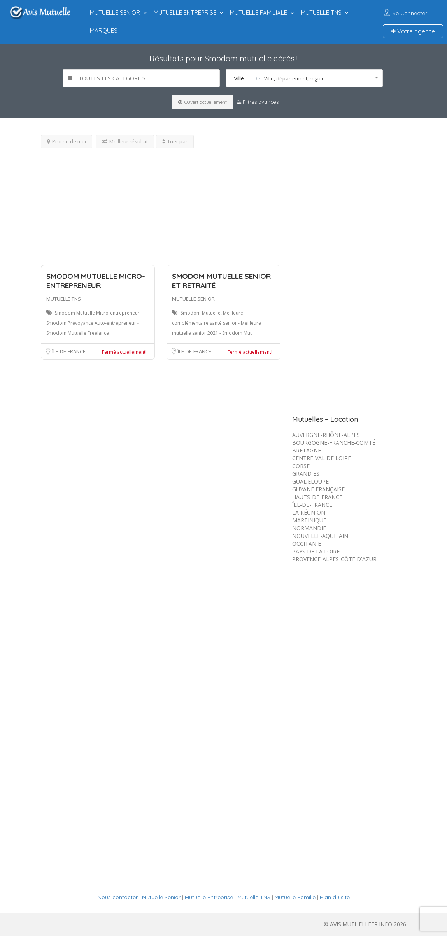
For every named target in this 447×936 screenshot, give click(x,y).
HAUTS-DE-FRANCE (317, 497)
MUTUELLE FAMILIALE (258, 12)
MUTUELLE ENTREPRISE (185, 12)
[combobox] (304, 78)
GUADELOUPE (310, 481)
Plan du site (335, 897)
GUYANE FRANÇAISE (318, 489)
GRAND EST (307, 473)
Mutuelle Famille (295, 897)
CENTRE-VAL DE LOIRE (321, 458)
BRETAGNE (306, 450)
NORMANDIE (309, 528)
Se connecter (410, 13)
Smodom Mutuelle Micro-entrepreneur (95, 280)
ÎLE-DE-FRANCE (69, 351)
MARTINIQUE (309, 520)
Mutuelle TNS (253, 897)
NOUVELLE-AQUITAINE (321, 535)
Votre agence (413, 31)
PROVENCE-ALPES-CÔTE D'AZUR (334, 559)
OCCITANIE (306, 543)
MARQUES (103, 30)
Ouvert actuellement (202, 102)
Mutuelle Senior (161, 897)
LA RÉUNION (308, 512)
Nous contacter (118, 897)
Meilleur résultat (125, 141)
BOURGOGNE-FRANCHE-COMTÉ (333, 442)
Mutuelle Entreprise (209, 897)
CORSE (301, 466)
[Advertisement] (161, 202)
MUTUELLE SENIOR (115, 12)
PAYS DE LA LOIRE (316, 551)
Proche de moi (66, 141)
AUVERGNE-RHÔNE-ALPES (326, 434)
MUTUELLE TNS (321, 12)
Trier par (175, 141)
